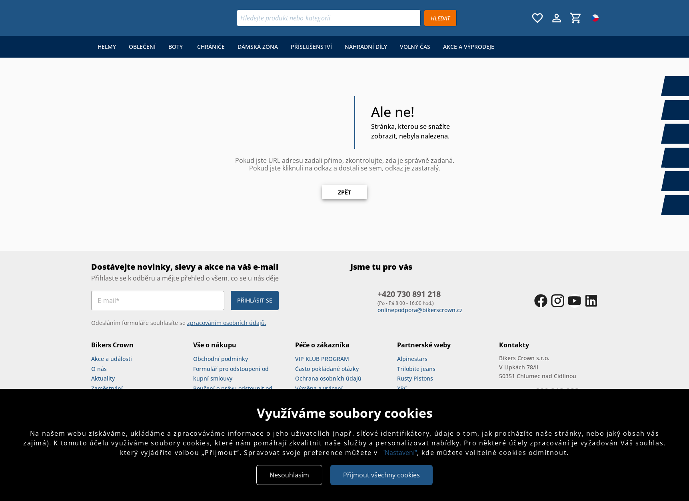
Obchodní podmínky (220, 359)
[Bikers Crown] (140, 18)
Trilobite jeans (416, 369)
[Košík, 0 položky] (575, 18)
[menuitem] (106, 47)
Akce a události (111, 359)
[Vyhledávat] (440, 18)
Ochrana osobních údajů (328, 378)
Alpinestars (412, 359)
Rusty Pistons (415, 378)
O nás (99, 369)
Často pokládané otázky (327, 369)
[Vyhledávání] (328, 18)
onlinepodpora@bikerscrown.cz (420, 310)
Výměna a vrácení (319, 388)
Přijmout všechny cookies (381, 475)
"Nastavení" (399, 452)
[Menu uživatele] (556, 18)
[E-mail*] (157, 300)
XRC (402, 388)
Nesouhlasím (289, 475)
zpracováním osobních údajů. (226, 323)
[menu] (296, 47)
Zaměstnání (107, 388)
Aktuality (103, 378)
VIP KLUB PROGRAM (322, 359)
